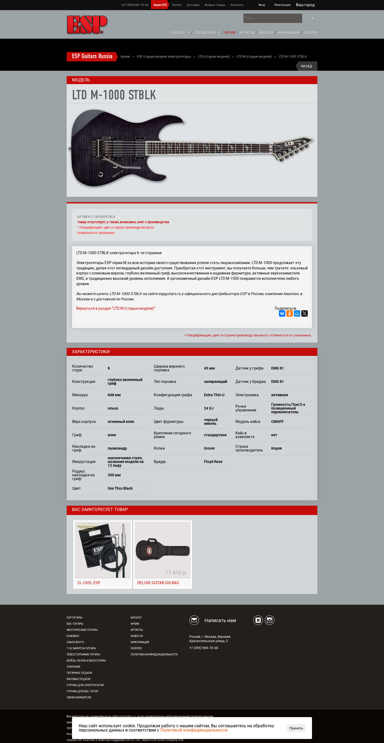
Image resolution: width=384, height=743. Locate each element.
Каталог (178, 32)
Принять (296, 728)
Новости (266, 32)
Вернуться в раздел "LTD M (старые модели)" (115, 308)
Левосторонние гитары (83, 654)
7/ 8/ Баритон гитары (81, 648)
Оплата (177, 4)
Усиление (74, 666)
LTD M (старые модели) (254, 56)
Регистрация (282, 4)
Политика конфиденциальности (154, 654)
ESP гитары (74, 617)
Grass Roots (75, 642)
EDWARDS (73, 636)
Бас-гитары (75, 623)
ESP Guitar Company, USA (167, 739)
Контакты (237, 4)
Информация (288, 32)
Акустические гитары (82, 629)
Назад (306, 66)
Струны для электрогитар (85, 685)
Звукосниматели (79, 697)
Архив (230, 32)
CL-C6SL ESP (88, 583)
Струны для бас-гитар (82, 691)
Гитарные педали (79, 672)
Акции (160, 4)
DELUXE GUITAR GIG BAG (158, 583)
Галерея (310, 32)
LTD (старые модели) (214, 56)
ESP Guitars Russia (92, 57)
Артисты (246, 32)
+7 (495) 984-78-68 (135, 4)
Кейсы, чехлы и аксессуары (86, 660)
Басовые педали (78, 679)
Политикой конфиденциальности (193, 730)
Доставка (193, 4)
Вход (262, 4)
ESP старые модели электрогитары (164, 56)
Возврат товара (215, 4)
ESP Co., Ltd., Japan (137, 739)
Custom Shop (205, 32)
